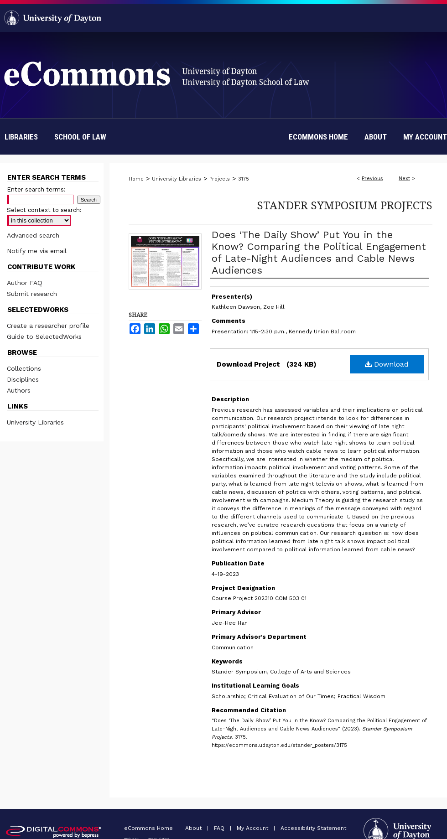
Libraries (21, 136)
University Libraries (176, 179)
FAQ (220, 828)
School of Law (80, 136)
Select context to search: (44, 210)
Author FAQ (24, 282)
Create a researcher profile (48, 325)
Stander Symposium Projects (344, 204)
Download (387, 364)
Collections (24, 368)
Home (136, 179)
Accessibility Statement (313, 828)
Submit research (32, 293)
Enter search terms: (36, 189)
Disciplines (23, 379)
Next (404, 178)
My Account (253, 828)
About (194, 828)
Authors (19, 390)
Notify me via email (37, 250)
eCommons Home (149, 828)
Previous (372, 178)
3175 (243, 179)
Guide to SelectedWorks (44, 336)
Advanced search (33, 235)
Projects (219, 179)
